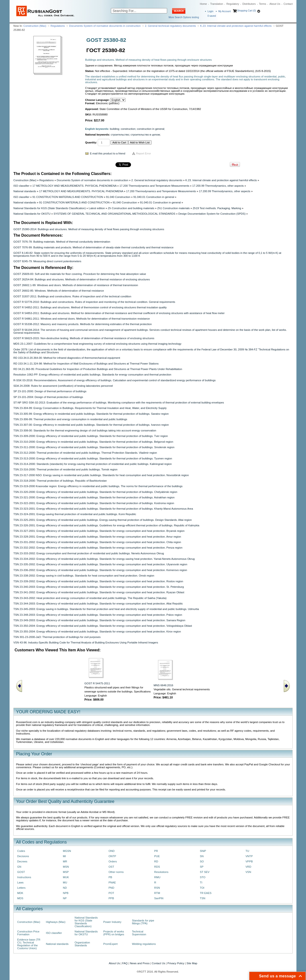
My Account (224, 11)
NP (65, 898)
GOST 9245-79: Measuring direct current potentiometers (47, 261)
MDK (20, 893)
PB (110, 877)
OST (111, 866)
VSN (248, 872)
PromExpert (110, 943)
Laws (20, 882)
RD (156, 861)
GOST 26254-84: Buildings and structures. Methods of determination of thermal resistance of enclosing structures (81, 279)
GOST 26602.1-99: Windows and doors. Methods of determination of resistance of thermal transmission (75, 285)
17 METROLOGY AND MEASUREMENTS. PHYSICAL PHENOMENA (75, 185)
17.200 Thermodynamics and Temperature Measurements (154, 185)
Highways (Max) (55, 921)
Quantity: (91, 142)
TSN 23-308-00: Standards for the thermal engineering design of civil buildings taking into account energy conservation (84, 430)
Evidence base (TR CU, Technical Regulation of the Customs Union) (28, 944)
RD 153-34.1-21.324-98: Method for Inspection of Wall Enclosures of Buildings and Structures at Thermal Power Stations (85, 363)
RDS (157, 866)
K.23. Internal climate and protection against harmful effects (236, 25)
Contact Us (158, 963)
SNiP (203, 850)
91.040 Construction (118, 197)
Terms (262, 3)
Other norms (116, 872)
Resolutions (161, 872)
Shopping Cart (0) (246, 10)
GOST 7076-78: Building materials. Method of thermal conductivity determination (61, 241)
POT (111, 893)
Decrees (22, 861)
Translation (216, 3)
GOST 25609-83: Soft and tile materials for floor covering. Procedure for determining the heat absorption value (79, 273)
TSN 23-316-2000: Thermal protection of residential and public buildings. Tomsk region (65, 469)
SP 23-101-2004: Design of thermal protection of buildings (48, 397)
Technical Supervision (139, 933)
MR (65, 861)
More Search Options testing (184, 17)
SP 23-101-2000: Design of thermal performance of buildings (49, 391)
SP (201, 866)
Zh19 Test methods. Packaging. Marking (217, 208)
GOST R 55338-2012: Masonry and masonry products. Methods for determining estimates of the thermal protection (82, 324)
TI (201, 882)
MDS (20, 898)
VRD (248, 866)
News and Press (140, 963)
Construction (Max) (34, 25)
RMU (157, 877)
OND (112, 850)
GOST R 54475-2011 (97, 683)
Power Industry (112, 921)
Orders (113, 861)
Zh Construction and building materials (131, 208)
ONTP (112, 856)
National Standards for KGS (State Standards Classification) (49, 208)
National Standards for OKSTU (31, 213)
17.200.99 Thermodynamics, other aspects (218, 185)
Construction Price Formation (28, 933)
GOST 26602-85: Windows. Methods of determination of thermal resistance (58, 290)
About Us (274, 3)
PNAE (112, 882)
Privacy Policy (175, 963)
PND (111, 887)
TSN (202, 898)
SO (202, 861)
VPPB (249, 861)
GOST (21, 872)
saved (212, 16)
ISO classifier (21, 185)
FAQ (125, 963)
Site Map (191, 963)
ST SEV (204, 872)
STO (202, 877)
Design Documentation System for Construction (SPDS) (212, 213)
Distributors (249, 3)
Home (203, 3)
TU (247, 850)
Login (210, 11)
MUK (66, 877)
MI (64, 856)
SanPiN (159, 898)
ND (65, 887)
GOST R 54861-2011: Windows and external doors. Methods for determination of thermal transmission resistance (81, 318)
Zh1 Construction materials (173, 208)
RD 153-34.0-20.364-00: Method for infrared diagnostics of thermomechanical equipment (66, 357)
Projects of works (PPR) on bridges (113, 933)
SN (202, 856)
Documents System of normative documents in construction (105, 25)
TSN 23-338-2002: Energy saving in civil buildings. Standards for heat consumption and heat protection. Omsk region (83, 575)
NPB (65, 893)
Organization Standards (82, 944)
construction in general (150, 128)
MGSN (67, 850)
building (114, 128)
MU (65, 882)
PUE (157, 856)
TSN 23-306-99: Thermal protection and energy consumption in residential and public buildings (70, 419)
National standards (24, 191)
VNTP (249, 856)
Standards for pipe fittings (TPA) (143, 922)
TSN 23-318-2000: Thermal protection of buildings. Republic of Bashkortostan (60, 480)
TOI (202, 887)
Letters (21, 887)
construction (128, 128)
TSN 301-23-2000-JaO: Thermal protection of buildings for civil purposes (57, 637)
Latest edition (97, 208)
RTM (157, 893)
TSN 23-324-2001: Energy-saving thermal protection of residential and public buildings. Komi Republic (74, 514)
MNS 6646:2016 (163, 685)
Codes (21, 850)
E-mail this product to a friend (107, 153)
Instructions (24, 877)
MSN (66, 866)
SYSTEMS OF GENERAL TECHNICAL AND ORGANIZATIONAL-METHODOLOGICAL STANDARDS (114, 213)
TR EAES (206, 893)
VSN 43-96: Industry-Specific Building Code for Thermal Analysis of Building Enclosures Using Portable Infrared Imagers (85, 642)
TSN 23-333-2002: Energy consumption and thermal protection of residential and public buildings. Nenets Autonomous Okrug (88, 553)
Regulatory (232, 3)
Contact (288, 3)
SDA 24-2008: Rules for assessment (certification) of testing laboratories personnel (63, 385)
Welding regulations (144, 943)
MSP (66, 872)
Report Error (143, 153)
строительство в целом (145, 134)
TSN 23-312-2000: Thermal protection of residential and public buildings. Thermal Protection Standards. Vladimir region (85, 452)
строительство (120, 134)
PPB (111, 898)
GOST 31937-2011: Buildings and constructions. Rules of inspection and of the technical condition (72, 296)
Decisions (23, 856)
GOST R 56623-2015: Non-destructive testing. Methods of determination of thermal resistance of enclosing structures (83, 338)
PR (156, 850)
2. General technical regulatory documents (170, 25)
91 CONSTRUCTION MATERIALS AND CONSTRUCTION (68, 197)
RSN (157, 887)
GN (19, 866)
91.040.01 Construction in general (153, 197)
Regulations (57, 25)
